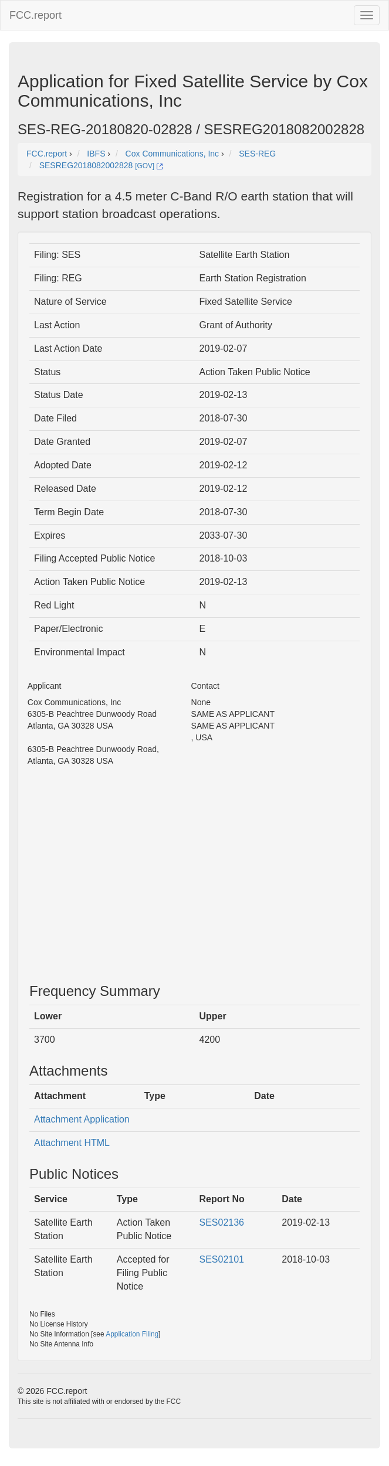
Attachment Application (82, 1119)
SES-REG (257, 153)
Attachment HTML (72, 1143)
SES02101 (222, 1259)
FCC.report (35, 15)
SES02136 (222, 1222)
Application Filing (132, 1334)
